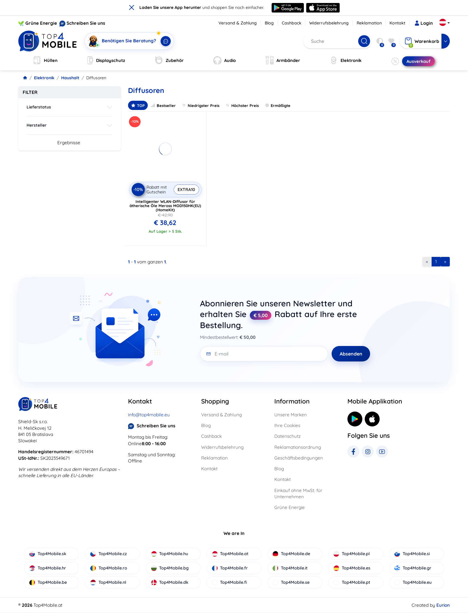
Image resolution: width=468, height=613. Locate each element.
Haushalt (70, 77)
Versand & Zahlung (237, 23)
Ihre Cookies (287, 425)
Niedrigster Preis (200, 105)
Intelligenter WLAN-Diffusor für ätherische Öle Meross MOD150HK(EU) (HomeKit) (165, 205)
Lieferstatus (39, 107)
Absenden (351, 354)
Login (423, 23)
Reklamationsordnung (297, 447)
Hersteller (37, 125)
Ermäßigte (277, 105)
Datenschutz (287, 436)
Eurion (443, 605)
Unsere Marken (290, 415)
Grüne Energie (41, 23)
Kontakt (397, 23)
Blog (269, 23)
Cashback (291, 23)
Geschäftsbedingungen (298, 458)
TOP (138, 105)
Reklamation (369, 23)
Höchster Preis (242, 105)
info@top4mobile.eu (149, 415)
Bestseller (163, 105)
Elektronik (44, 77)
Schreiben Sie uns (86, 23)
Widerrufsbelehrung (329, 23)
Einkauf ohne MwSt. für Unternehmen (298, 493)
